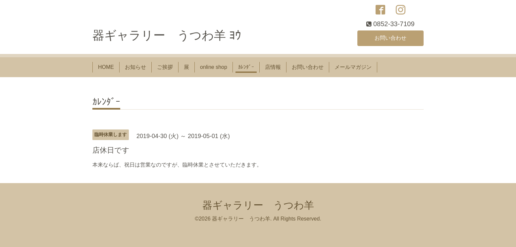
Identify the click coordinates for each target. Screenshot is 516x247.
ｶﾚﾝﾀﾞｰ (246, 67)
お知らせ (135, 67)
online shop (213, 67)
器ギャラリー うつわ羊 (258, 205)
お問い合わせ (390, 38)
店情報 (273, 67)
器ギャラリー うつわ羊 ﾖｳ (166, 35)
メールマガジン (353, 67)
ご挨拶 (165, 67)
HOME (106, 67)
